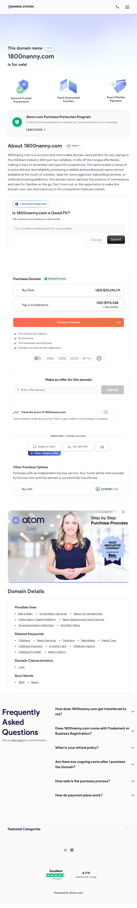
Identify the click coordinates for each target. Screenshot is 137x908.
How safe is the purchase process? (82, 781)
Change (96, 240)
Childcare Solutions (30, 646)
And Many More (70, 625)
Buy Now (68, 290)
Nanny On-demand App (88, 613)
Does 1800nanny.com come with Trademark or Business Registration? (92, 731)
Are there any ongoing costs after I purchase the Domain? (90, 764)
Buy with (68, 489)
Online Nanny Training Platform (37, 619)
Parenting (69, 640)
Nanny (35, 682)
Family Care (109, 640)
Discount (104, 412)
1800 (21, 682)
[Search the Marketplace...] (68, 228)
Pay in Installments (68, 305)
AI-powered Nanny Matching (36, 625)
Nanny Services (46, 640)
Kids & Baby (25, 613)
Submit (116, 239)
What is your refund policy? (77, 747)
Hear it (73, 146)
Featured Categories (24, 829)
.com (21, 667)
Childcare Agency (84, 646)
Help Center (17, 740)
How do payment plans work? (78, 795)
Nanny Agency (57, 652)
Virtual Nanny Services (53, 613)
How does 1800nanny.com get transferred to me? (91, 711)
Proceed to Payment (89, 322)
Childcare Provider (29, 652)
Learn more (36, 129)
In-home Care (57, 646)
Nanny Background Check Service (83, 619)
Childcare (24, 640)
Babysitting (88, 640)
